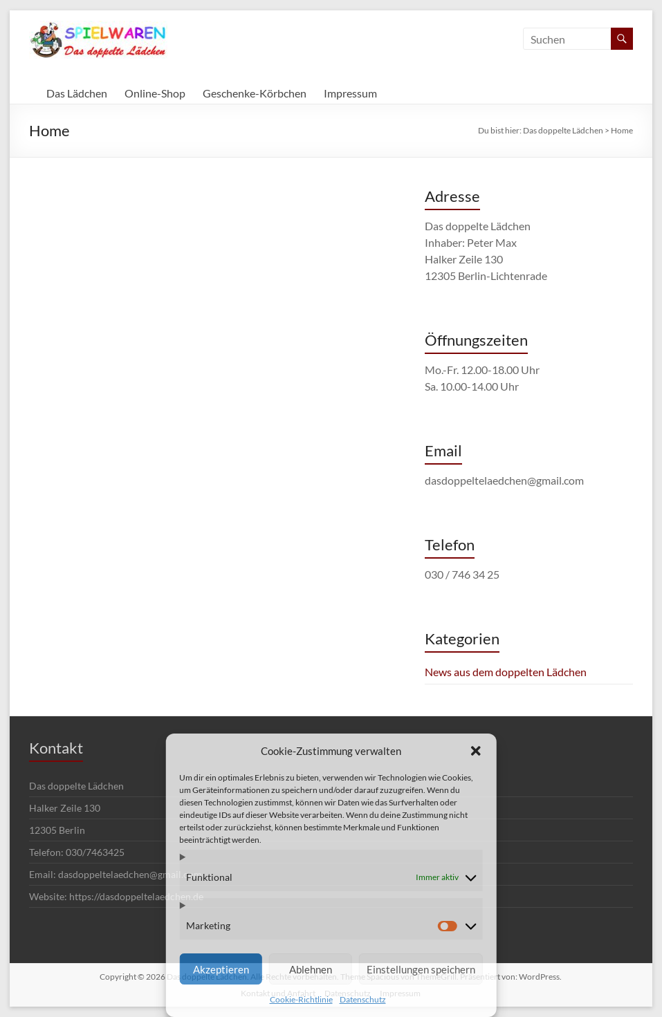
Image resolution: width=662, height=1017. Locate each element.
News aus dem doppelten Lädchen (506, 671)
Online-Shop (155, 93)
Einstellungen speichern (421, 969)
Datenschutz (363, 999)
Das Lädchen (76, 93)
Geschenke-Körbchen (254, 93)
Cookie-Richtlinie (301, 999)
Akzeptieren (221, 969)
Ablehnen (310, 969)
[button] (476, 751)
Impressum (350, 93)
